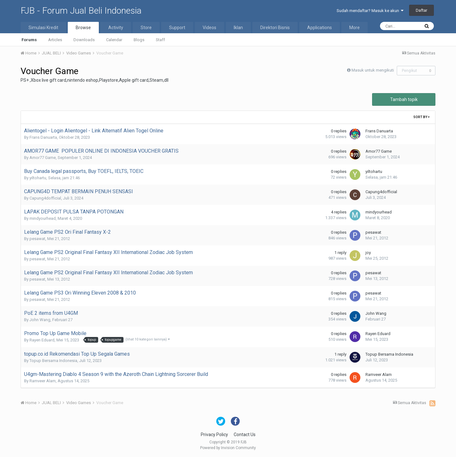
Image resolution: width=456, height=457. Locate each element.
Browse (83, 27)
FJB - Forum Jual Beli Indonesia (81, 10)
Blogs (139, 39)
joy (368, 252)
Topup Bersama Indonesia (53, 360)
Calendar (114, 39)
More (354, 27)
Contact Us (245, 434)
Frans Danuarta (43, 137)
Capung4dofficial (45, 198)
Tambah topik (404, 99)
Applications (319, 27)
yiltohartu (37, 177)
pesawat (37, 238)
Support (177, 27)
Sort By (421, 117)
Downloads (84, 39)
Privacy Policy (214, 434)
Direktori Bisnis (275, 27)
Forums (29, 39)
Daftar (421, 10)
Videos (209, 27)
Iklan (238, 27)
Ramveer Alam (42, 380)
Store (146, 27)
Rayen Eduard (41, 340)
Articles (55, 39)
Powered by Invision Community (228, 448)
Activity (115, 27)
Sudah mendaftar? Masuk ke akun (370, 10)
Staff (160, 39)
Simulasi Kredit (43, 27)
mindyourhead (42, 218)
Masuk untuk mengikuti (373, 70)
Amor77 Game (42, 157)
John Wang (39, 319)
